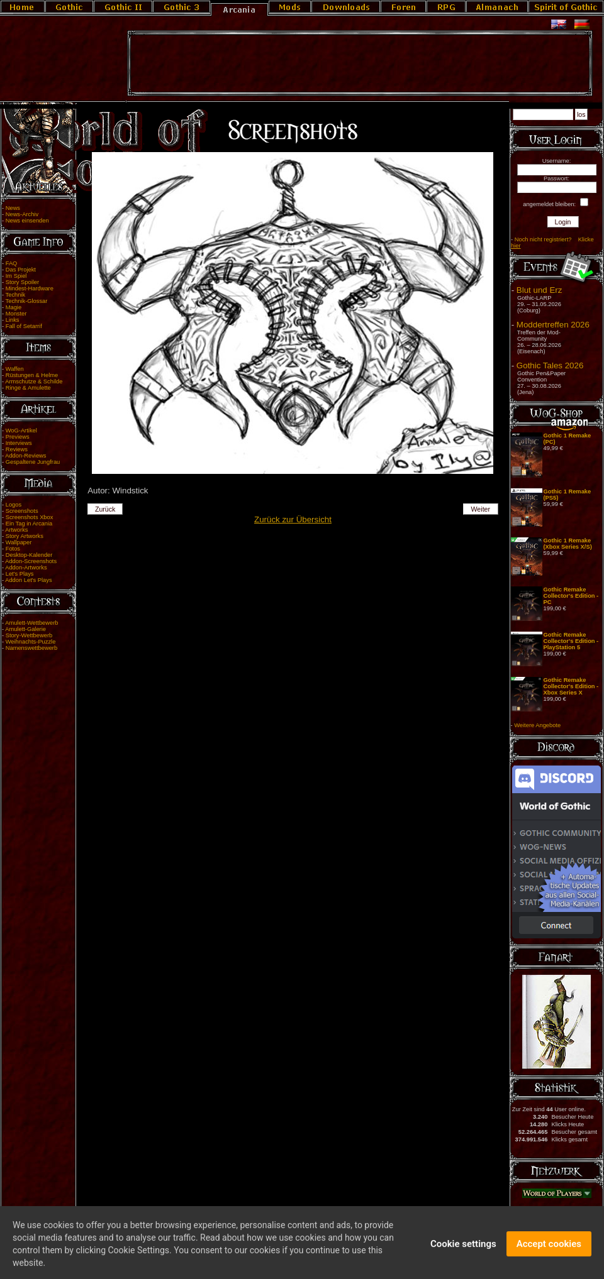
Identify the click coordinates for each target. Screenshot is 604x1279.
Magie (13, 307)
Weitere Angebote (537, 725)
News (13, 208)
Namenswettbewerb (31, 648)
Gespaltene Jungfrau (33, 462)
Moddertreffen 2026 (553, 324)
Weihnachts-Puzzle (31, 642)
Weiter (481, 509)
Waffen (15, 369)
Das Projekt (21, 269)
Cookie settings (463, 1248)
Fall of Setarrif (24, 326)
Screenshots (22, 511)
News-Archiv (22, 214)
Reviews (17, 449)
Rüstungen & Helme (32, 375)
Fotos (13, 549)
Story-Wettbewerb (29, 635)
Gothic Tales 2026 (550, 365)
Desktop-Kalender (29, 555)
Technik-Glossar (27, 301)
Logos (13, 505)
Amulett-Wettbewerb (31, 623)
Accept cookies (549, 1248)
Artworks (16, 530)
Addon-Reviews (25, 456)
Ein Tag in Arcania (29, 523)
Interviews (19, 443)
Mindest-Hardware (29, 288)
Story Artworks (24, 536)
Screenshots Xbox (29, 517)
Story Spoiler (22, 282)
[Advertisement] (360, 63)
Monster (16, 313)
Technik (16, 295)
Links (13, 320)
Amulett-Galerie (25, 629)
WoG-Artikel (21, 430)
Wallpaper (19, 542)
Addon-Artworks (26, 567)
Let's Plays (20, 574)
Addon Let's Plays (28, 580)
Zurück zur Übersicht (293, 519)
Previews (18, 437)
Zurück (105, 509)
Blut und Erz (539, 290)
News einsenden (27, 220)
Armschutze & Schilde (33, 381)
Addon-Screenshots (31, 561)
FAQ (12, 263)
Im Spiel (16, 276)
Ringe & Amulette (28, 388)
